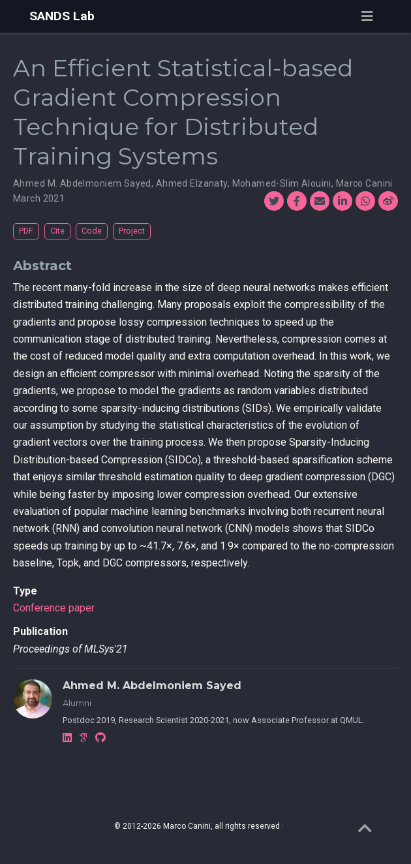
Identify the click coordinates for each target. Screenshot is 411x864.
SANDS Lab (62, 15)
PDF (26, 231)
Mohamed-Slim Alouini (281, 183)
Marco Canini (364, 183)
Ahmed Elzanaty (192, 183)
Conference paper (54, 608)
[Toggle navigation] (367, 16)
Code (92, 231)
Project (132, 231)
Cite (57, 231)
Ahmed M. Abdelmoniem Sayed (82, 183)
